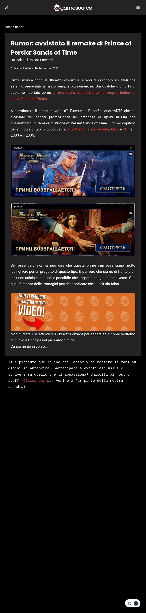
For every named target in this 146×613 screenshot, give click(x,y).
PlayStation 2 (78, 129)
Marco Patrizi (22, 68)
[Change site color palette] (132, 603)
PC (125, 129)
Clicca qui (34, 380)
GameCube (100, 129)
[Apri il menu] (137, 7)
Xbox (115, 129)
